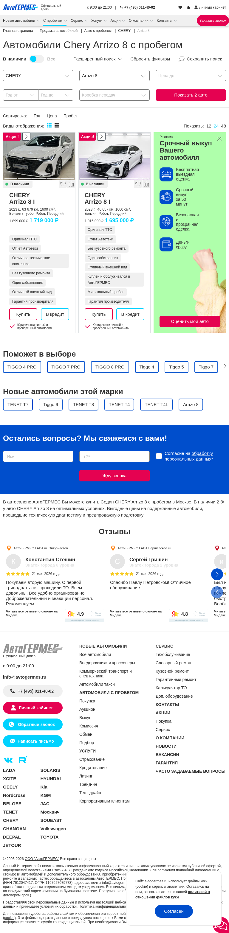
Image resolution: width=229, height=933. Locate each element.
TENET (10, 811)
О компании (139, 20)
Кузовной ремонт (172, 671)
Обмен (85, 734)
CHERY (39, 198)
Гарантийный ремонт (176, 679)
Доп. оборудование (174, 696)
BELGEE (12, 803)
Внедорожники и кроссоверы (107, 662)
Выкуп (85, 717)
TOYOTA (50, 836)
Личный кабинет (36, 707)
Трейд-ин (88, 784)
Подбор (86, 742)
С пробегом (53, 20)
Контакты (165, 20)
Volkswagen (53, 828)
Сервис (77, 20)
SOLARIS (51, 770)
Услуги (97, 20)
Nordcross (14, 795)
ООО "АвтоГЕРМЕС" (42, 859)
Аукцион (87, 709)
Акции (116, 20)
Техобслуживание (173, 654)
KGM (46, 795)
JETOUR (12, 845)
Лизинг (85, 776)
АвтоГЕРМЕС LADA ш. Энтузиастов (40, 548)
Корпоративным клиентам (104, 801)
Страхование (92, 759)
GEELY (10, 786)
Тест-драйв (90, 792)
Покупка (87, 701)
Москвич (50, 811)
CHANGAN (14, 828)
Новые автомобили (19, 20)
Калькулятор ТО (171, 687)
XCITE (9, 778)
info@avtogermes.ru (25, 676)
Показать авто (190, 94)
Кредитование (93, 767)
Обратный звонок (36, 724)
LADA (9, 770)
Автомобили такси (97, 684)
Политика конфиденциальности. (105, 906)
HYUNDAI (51, 778)
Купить (23, 314)
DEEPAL (12, 836)
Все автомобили (95, 654)
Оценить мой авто (190, 321)
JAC (45, 803)
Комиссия (88, 726)
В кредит (55, 314)
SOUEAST (51, 820)
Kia (44, 786)
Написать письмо (36, 741)
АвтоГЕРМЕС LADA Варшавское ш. (144, 548)
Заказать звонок (212, 20)
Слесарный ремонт (174, 662)
